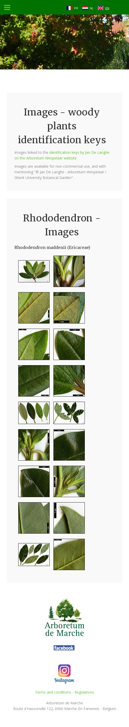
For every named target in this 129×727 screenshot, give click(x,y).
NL (92, 8)
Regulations (84, 692)
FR (76, 8)
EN (107, 8)
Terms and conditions (53, 692)
